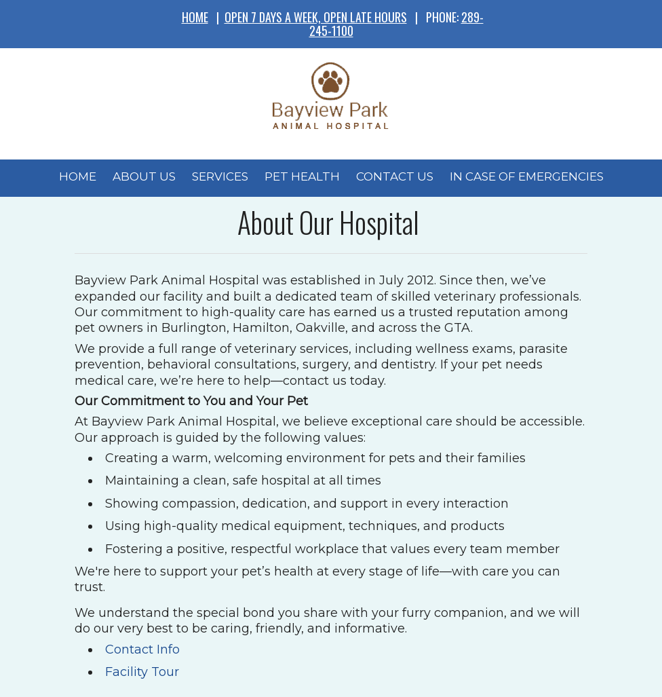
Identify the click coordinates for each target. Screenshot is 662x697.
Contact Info (142, 649)
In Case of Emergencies (527, 176)
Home (77, 176)
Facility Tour (142, 671)
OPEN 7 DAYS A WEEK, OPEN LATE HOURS (316, 17)
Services (220, 176)
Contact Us (394, 176)
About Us (144, 176)
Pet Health (302, 176)
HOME (195, 17)
